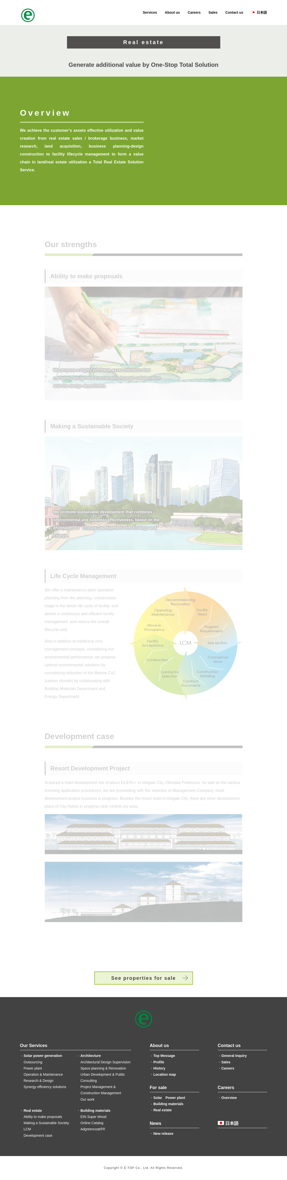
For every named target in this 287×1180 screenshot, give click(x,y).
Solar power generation (43, 1056)
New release (164, 1134)
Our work (88, 1099)
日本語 (259, 14)
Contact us (234, 14)
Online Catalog (92, 1123)
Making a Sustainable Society (46, 1123)
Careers (194, 14)
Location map (165, 1074)
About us (172, 14)
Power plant (33, 1068)
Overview (229, 1098)
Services (150, 14)
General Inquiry (234, 1056)
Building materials (95, 1111)
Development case (38, 1135)
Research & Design (39, 1081)
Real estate (33, 1111)
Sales (213, 14)
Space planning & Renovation (103, 1068)
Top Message (164, 1056)
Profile (159, 1062)
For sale (158, 1087)
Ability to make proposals (43, 1117)
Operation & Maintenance (43, 1074)
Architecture (91, 1056)
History (159, 1068)
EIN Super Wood (94, 1117)
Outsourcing (33, 1062)
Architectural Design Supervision (106, 1062)
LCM (27, 1129)
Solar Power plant (169, 1098)
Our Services (33, 1045)
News (155, 1123)
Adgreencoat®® (93, 1129)
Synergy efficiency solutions (45, 1087)
